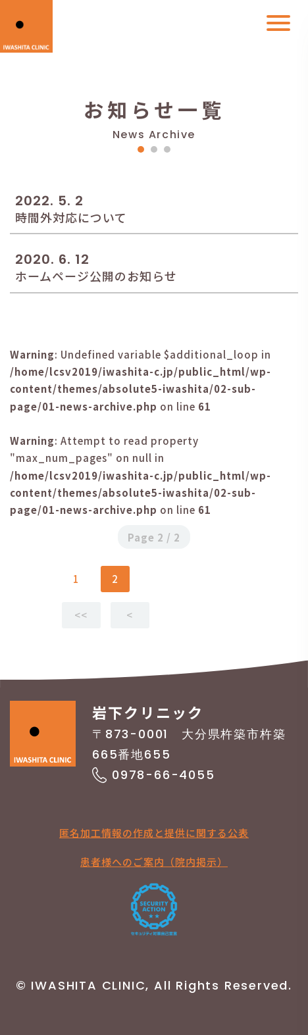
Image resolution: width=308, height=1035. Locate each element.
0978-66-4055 (163, 775)
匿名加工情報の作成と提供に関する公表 (154, 833)
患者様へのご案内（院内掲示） (154, 862)
